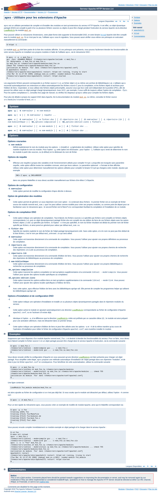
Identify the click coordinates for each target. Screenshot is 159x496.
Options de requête (17, 157)
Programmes (53, 12)
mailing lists (44, 482)
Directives (130, 5)
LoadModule (9, 30)
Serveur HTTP (17, 12)
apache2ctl (139, 30)
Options (137, 20)
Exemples (137, 23)
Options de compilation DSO (22, 212)
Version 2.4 (42, 12)
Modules (121, 5)
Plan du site (152, 5)
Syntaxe (137, 17)
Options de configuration (20, 185)
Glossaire (143, 5)
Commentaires (139, 36)
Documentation (30, 12)
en (116, 21)
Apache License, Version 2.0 (25, 491)
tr (128, 21)
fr (120, 21)
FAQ (136, 5)
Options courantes (17, 141)
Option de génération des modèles (25, 196)
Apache (7, 12)
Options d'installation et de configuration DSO (30, 296)
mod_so (27, 30)
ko (124, 21)
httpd (103, 35)
